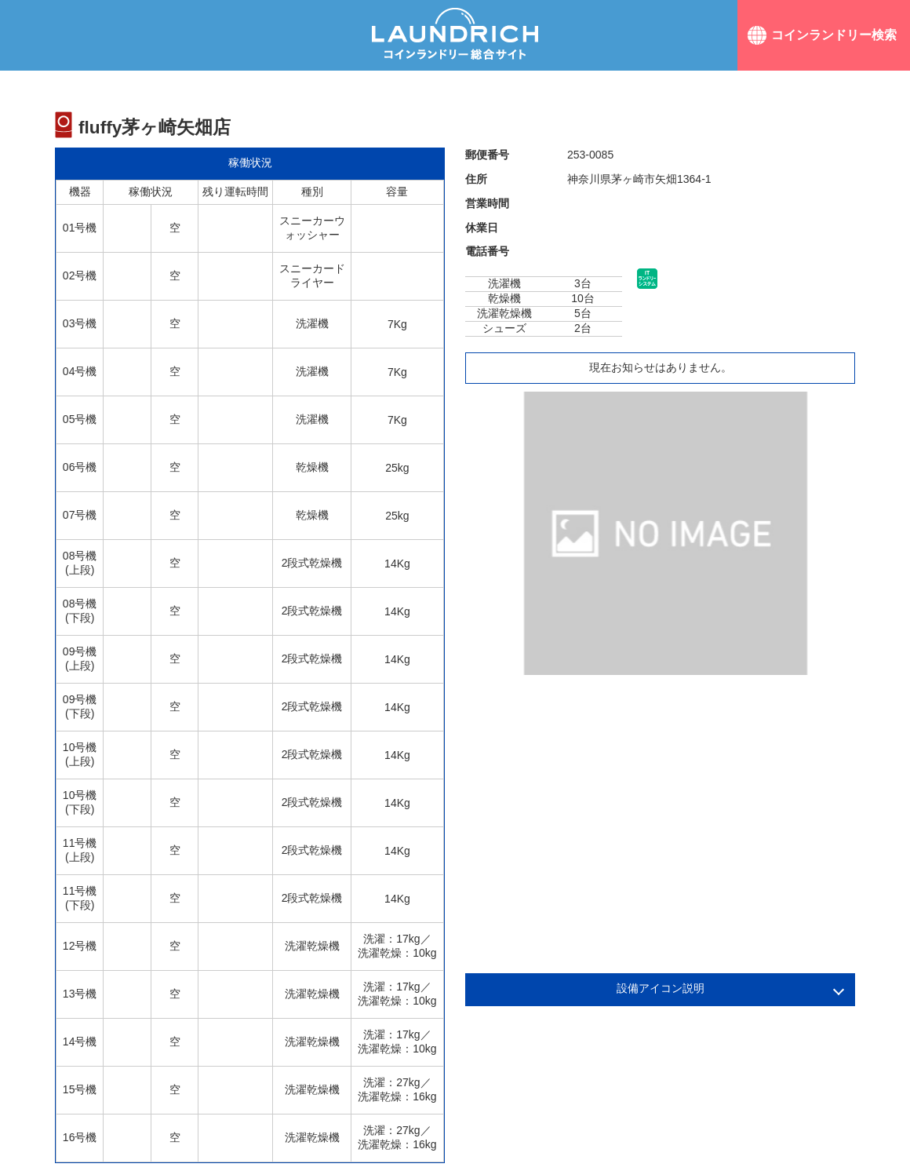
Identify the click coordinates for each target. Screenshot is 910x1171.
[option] (665, 533)
